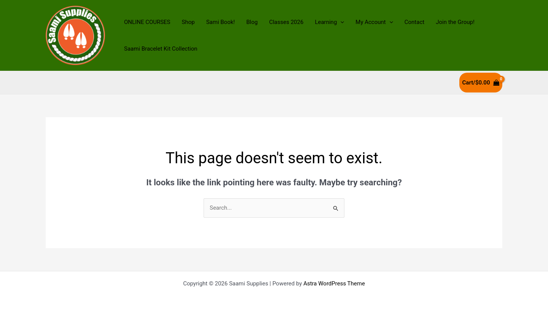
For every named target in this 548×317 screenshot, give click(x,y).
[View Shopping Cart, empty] (480, 83)
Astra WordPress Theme (334, 283)
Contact (414, 22)
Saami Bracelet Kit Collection (161, 48)
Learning (329, 22)
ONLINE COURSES (147, 22)
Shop (188, 22)
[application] (340, 22)
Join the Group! (455, 22)
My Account (374, 22)
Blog (252, 22)
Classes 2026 (286, 22)
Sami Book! (220, 22)
